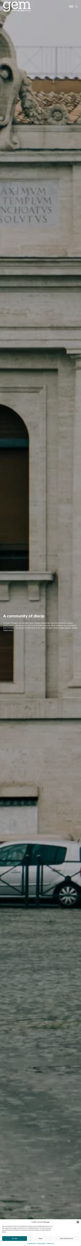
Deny (40, 1238)
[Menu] (71, 6)
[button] (78, 1222)
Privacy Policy (41, 1243)
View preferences (66, 1238)
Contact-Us (50, 1243)
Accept (14, 1238)
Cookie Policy (31, 1243)
